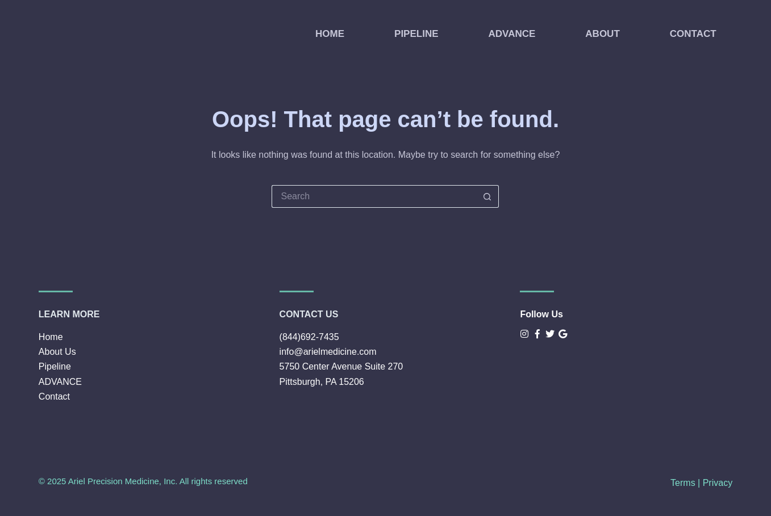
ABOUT (602, 33)
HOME (329, 33)
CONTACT (693, 33)
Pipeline (55, 366)
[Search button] (487, 196)
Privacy (717, 483)
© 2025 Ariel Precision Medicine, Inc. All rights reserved (143, 481)
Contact (54, 396)
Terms (682, 483)
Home (51, 337)
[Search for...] (374, 196)
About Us (57, 351)
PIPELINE (416, 33)
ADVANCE (512, 33)
